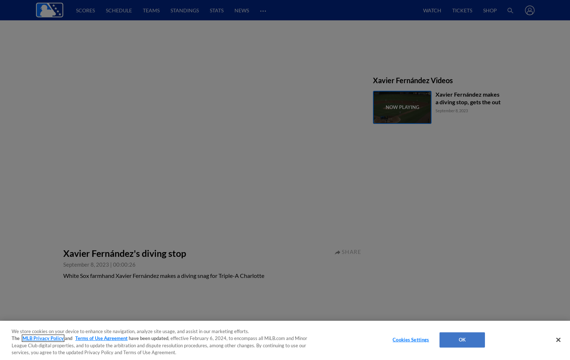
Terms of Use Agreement (101, 338)
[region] (285, 340)
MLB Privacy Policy (43, 338)
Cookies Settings (411, 340)
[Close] (558, 340)
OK (462, 340)
